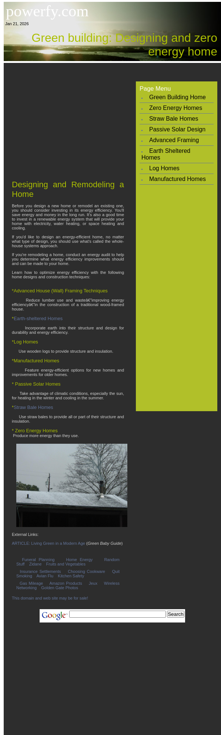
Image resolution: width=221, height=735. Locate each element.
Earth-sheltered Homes (38, 318)
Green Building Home (177, 97)
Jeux (93, 583)
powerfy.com (47, 11)
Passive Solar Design (177, 129)
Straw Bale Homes (33, 407)
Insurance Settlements (40, 571)
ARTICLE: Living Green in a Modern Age (48, 543)
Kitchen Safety (71, 576)
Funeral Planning (38, 559)
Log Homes (164, 168)
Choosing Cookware (86, 571)
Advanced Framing (174, 140)
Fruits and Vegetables (66, 564)
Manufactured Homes (177, 179)
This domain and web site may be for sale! (50, 598)
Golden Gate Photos (59, 587)
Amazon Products (65, 583)
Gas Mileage (31, 583)
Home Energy (79, 559)
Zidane (35, 564)
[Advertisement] (112, 118)
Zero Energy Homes (175, 108)
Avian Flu (44, 576)
